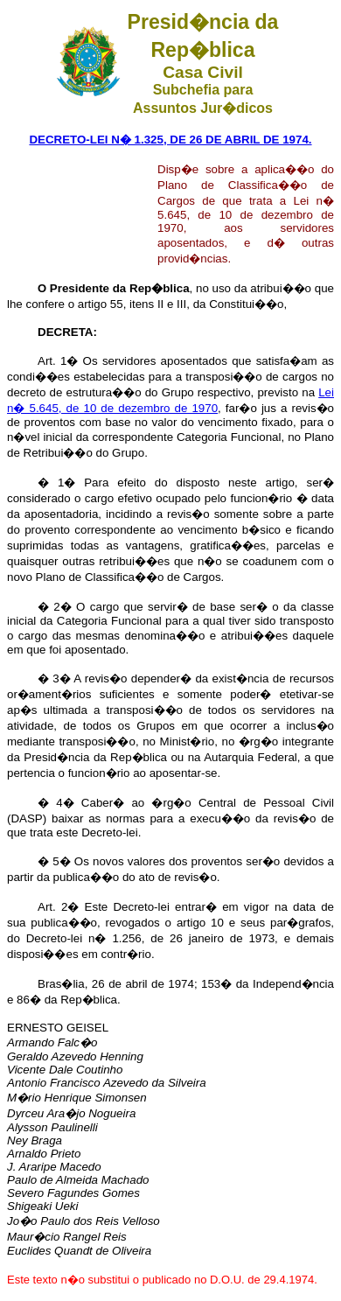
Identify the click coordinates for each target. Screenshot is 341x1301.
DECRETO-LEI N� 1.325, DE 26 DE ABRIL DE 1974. (170, 139)
